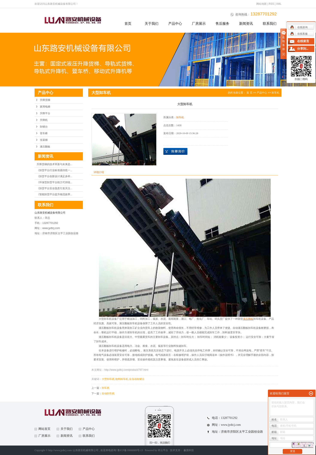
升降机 (44, 119)
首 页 (249, 92)
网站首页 (44, 428)
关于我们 (151, 23)
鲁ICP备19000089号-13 (130, 450)
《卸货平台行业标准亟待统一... (54, 170)
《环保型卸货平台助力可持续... (54, 182)
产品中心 (175, 23)
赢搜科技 (189, 450)
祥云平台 (163, 450)
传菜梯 (44, 139)
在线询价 (175, 151)
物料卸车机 (121, 379)
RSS (271, 3)
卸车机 (275, 92)
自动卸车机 (108, 393)
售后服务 (222, 23)
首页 (128, 23)
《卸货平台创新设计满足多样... (54, 176)
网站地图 (261, 3)
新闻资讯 (246, 23)
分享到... (302, 48)
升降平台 (45, 113)
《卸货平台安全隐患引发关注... (54, 188)
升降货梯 (45, 99)
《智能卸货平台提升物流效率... (54, 194)
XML (278, 3)
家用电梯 (45, 106)
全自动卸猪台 (136, 379)
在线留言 (303, 41)
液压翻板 (45, 146)
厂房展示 (199, 23)
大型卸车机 (108, 379)
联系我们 (269, 23)
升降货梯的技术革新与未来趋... (54, 164)
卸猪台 (44, 126)
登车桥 (44, 133)
